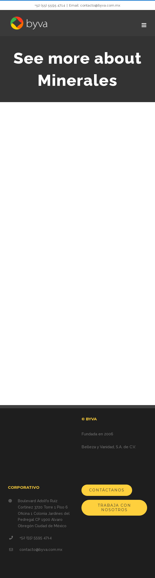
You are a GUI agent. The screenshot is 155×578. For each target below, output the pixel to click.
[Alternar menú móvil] (144, 25)
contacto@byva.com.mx (40, 549)
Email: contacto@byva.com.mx (94, 5)
